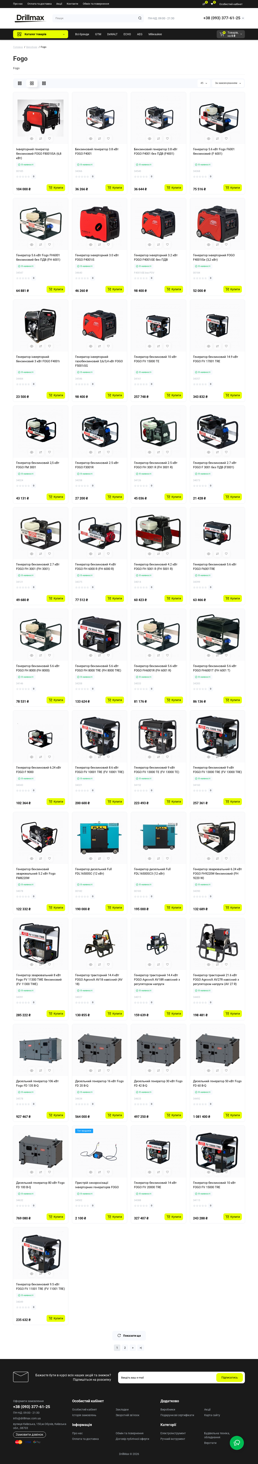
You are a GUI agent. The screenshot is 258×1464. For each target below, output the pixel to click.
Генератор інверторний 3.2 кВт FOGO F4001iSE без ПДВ (156, 257)
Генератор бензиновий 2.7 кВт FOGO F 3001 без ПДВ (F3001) (214, 465)
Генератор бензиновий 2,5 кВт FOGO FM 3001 (37, 465)
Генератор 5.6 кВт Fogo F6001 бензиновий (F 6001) (214, 151)
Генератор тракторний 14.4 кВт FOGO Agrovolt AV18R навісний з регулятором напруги (157, 979)
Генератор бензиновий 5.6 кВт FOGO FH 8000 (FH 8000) (37, 668)
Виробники (167, 1409)
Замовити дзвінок (29, 1434)
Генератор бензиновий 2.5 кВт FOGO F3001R (97, 465)
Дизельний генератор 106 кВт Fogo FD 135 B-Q (37, 1083)
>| (141, 1347)
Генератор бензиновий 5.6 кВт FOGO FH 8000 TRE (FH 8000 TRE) (98, 668)
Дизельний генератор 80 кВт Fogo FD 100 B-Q (40, 1185)
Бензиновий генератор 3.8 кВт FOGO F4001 (97, 151)
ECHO (127, 34)
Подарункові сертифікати (177, 1415)
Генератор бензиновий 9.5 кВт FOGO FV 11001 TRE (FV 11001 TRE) (40, 1287)
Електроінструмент (173, 1433)
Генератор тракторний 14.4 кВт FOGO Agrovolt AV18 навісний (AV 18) (99, 979)
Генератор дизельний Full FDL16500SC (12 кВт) (93, 871)
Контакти (72, 3)
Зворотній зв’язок (127, 1415)
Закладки (122, 1409)
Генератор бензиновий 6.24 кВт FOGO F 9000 (38, 770)
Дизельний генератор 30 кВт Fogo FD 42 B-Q (158, 1083)
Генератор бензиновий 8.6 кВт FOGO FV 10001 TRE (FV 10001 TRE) (99, 770)
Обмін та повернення (96, 3)
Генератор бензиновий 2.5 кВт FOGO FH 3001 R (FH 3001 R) (155, 465)
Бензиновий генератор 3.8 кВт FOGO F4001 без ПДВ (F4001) (155, 151)
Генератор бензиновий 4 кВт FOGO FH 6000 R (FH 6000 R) (95, 567)
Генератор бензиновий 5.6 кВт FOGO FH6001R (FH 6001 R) (155, 668)
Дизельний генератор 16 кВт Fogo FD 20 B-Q (99, 1083)
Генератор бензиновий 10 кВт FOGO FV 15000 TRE (214, 1185)
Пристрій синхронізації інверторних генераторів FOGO (97, 1185)
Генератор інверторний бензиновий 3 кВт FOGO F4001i (38, 359)
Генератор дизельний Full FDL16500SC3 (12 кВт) (152, 871)
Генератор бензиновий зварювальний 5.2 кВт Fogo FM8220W (36, 873)
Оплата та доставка (39, 3)
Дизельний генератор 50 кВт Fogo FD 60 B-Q (217, 1083)
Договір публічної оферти (132, 1438)
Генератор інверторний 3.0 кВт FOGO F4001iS (97, 257)
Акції (59, 3)
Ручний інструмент (172, 1438)
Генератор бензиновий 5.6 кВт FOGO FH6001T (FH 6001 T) (214, 668)
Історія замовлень (84, 1415)
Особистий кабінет (230, 4)
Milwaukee (155, 34)
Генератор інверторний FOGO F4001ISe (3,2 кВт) (214, 257)
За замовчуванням (228, 83)
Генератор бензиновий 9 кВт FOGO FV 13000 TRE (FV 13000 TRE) (217, 770)
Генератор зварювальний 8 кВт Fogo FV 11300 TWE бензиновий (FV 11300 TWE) (39, 979)
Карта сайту (212, 1415)
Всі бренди (82, 34)
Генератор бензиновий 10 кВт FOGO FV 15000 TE (155, 359)
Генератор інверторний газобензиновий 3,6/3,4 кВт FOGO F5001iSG (99, 361)
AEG (140, 34)
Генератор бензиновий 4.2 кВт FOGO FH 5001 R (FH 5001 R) (155, 567)
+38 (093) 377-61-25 (221, 17)
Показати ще (129, 1335)
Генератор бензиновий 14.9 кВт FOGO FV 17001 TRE (215, 359)
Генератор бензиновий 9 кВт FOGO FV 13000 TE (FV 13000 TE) (156, 770)
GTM (98, 34)
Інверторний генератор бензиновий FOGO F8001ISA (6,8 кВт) (38, 153)
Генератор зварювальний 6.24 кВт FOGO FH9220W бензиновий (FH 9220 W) (217, 873)
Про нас (18, 3)
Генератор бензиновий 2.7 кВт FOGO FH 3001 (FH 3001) (37, 567)
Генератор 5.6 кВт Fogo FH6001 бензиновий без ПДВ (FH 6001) (38, 257)
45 (204, 83)
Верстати (210, 1442)
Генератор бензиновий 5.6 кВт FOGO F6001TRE (214, 567)
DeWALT (112, 34)
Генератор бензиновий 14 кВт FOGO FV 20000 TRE (155, 1185)
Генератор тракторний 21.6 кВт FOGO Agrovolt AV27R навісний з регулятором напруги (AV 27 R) (216, 979)
